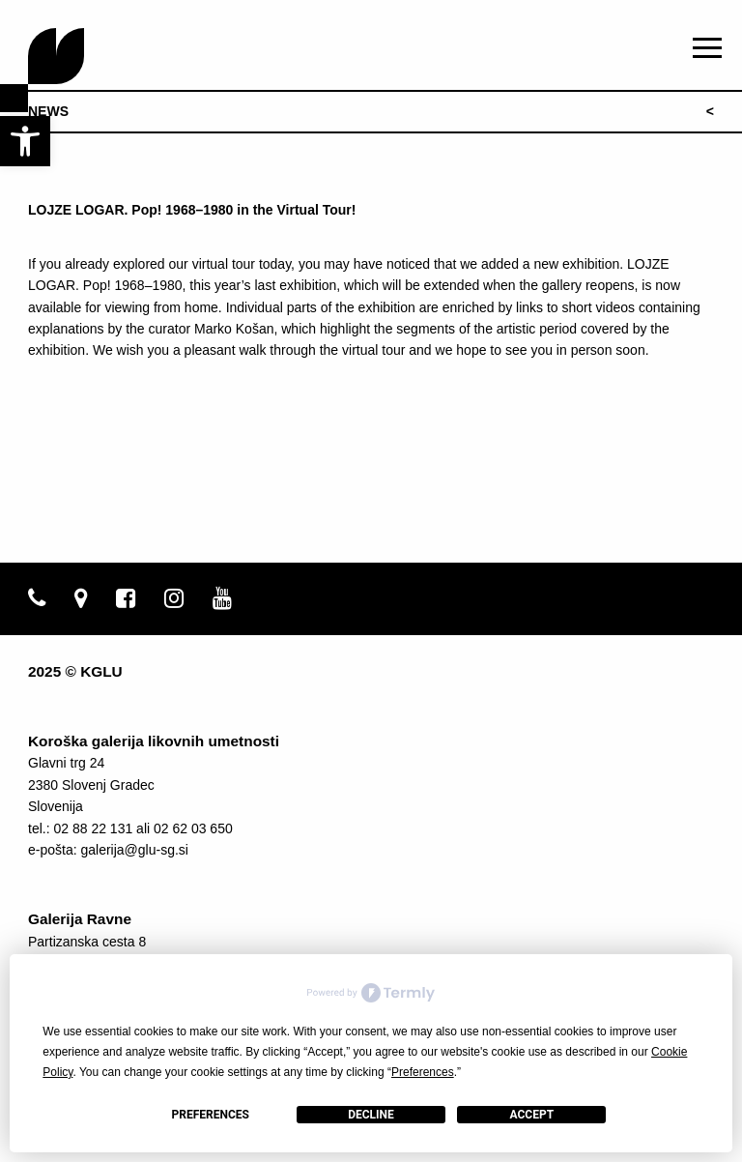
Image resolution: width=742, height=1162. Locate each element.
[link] (25, 141)
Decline (371, 1114)
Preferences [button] (422, 1072)
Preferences (209, 1114)
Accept (532, 1114)
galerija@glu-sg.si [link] (133, 849)
